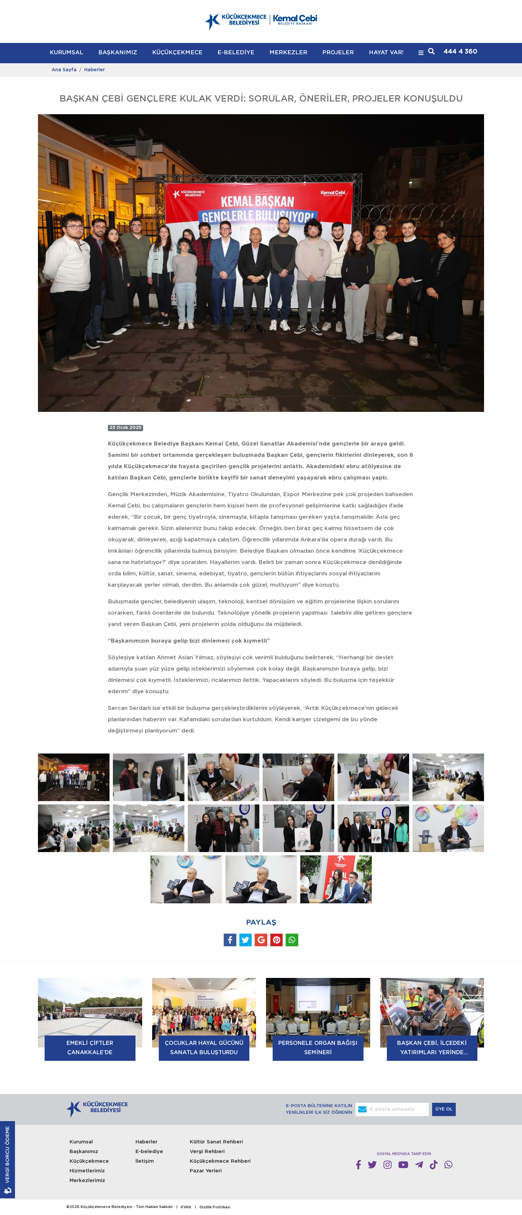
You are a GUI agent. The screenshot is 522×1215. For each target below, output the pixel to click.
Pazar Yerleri (206, 1171)
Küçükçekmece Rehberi (220, 1161)
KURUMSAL (66, 52)
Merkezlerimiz (87, 1180)
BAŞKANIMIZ (117, 52)
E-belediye (149, 1151)
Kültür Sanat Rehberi (216, 1142)
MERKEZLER (288, 52)
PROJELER (338, 52)
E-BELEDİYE (235, 52)
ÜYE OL (444, 1109)
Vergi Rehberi (207, 1151)
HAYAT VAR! (386, 52)
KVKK (186, 1207)
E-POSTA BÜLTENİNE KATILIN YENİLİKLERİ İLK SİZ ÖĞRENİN (319, 1109)
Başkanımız (84, 1151)
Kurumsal (81, 1142)
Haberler (94, 70)
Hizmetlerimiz (87, 1171)
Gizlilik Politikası (214, 1207)
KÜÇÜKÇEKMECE (177, 52)
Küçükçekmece (89, 1161)
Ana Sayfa (64, 70)
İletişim (144, 1161)
